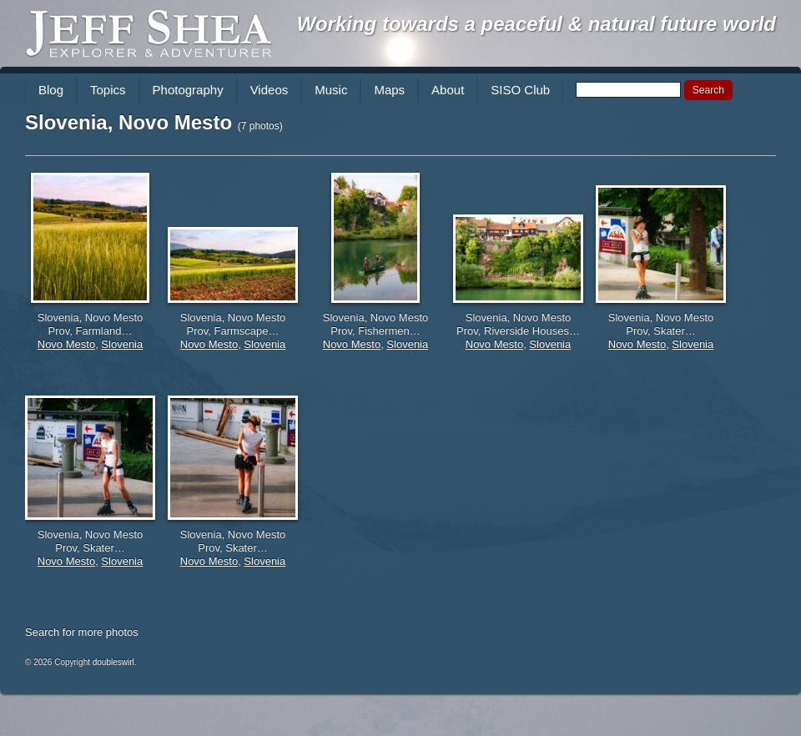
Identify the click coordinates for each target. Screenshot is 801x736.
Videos (269, 90)
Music (331, 90)
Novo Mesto (66, 344)
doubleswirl (113, 662)
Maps (389, 90)
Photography (188, 90)
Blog (50, 90)
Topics (108, 90)
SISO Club (520, 90)
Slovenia (122, 344)
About (447, 90)
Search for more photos (82, 632)
